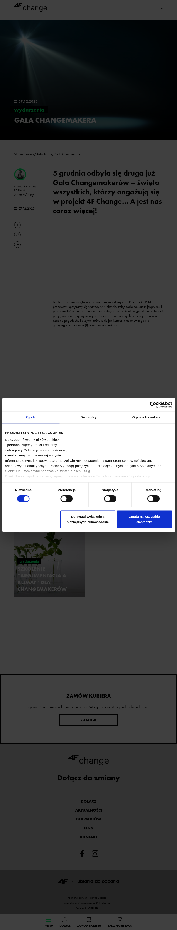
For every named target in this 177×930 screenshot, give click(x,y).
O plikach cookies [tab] (146, 417)
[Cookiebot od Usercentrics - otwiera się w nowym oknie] (153, 404)
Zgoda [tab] (31, 417)
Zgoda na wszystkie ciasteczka (144, 519)
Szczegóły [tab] (88, 417)
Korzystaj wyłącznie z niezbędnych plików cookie (88, 519)
